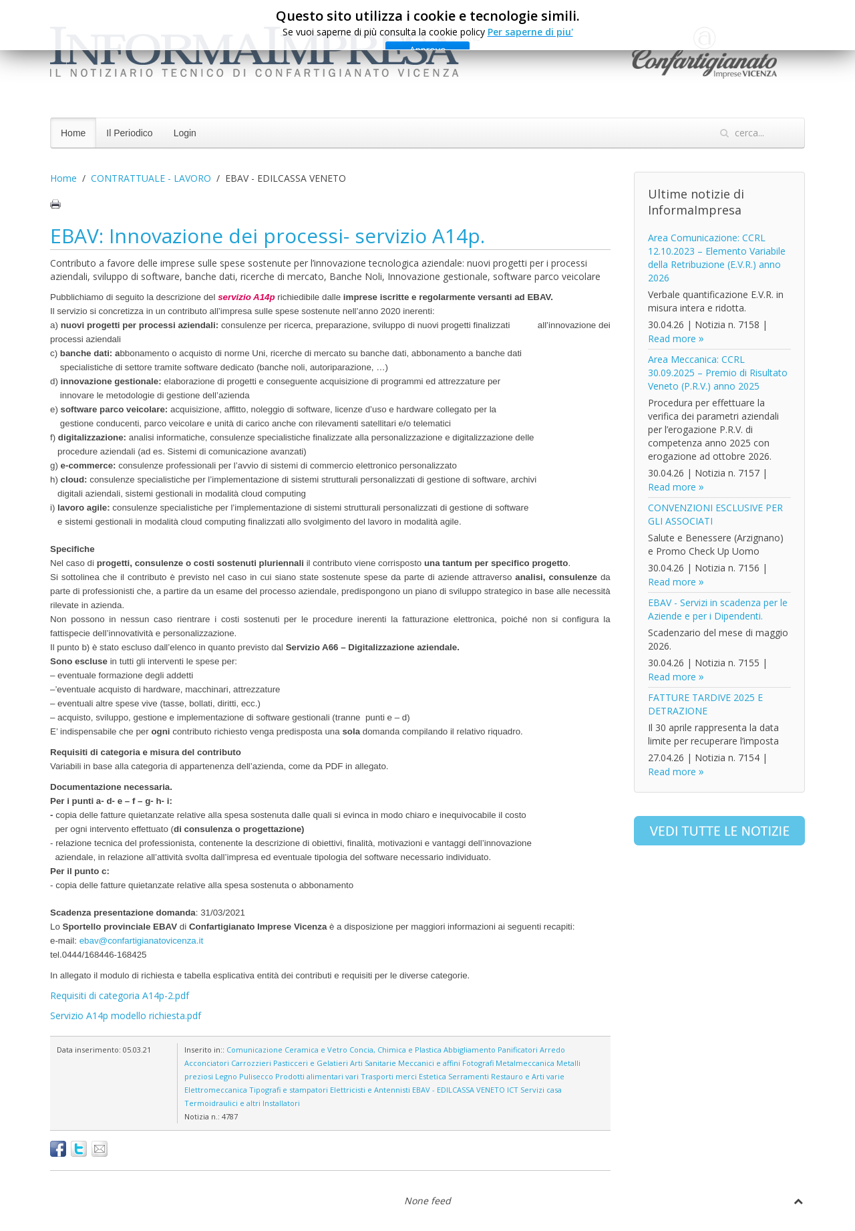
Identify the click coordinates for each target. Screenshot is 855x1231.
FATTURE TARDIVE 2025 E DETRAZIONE (705, 704)
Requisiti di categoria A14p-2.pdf (119, 995)
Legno (226, 1076)
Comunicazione (254, 1050)
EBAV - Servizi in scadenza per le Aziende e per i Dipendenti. (718, 609)
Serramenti (468, 1076)
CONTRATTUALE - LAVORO (151, 178)
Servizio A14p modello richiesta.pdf (125, 1015)
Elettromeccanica (215, 1090)
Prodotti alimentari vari (317, 1076)
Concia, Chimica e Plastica (395, 1050)
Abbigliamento (470, 1050)
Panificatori (518, 1050)
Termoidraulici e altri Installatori (242, 1103)
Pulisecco (256, 1076)
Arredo (552, 1050)
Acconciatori (206, 1063)
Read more (672, 338)
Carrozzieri (251, 1063)
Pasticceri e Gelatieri (310, 1063)
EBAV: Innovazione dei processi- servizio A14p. (267, 235)
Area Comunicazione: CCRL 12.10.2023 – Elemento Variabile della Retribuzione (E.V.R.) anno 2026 (717, 257)
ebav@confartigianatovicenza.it (141, 941)
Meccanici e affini (429, 1063)
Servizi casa (541, 1090)
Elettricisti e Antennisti (370, 1090)
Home (73, 133)
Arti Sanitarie (373, 1063)
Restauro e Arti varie (527, 1076)
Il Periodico (129, 133)
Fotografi (478, 1063)
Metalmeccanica (525, 1063)
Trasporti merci (389, 1076)
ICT (512, 1090)
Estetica (432, 1076)
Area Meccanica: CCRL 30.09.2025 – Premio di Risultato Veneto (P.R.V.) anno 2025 (718, 372)
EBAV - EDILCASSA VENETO (458, 1090)
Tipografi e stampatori (288, 1090)
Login (185, 133)
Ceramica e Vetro (316, 1050)
